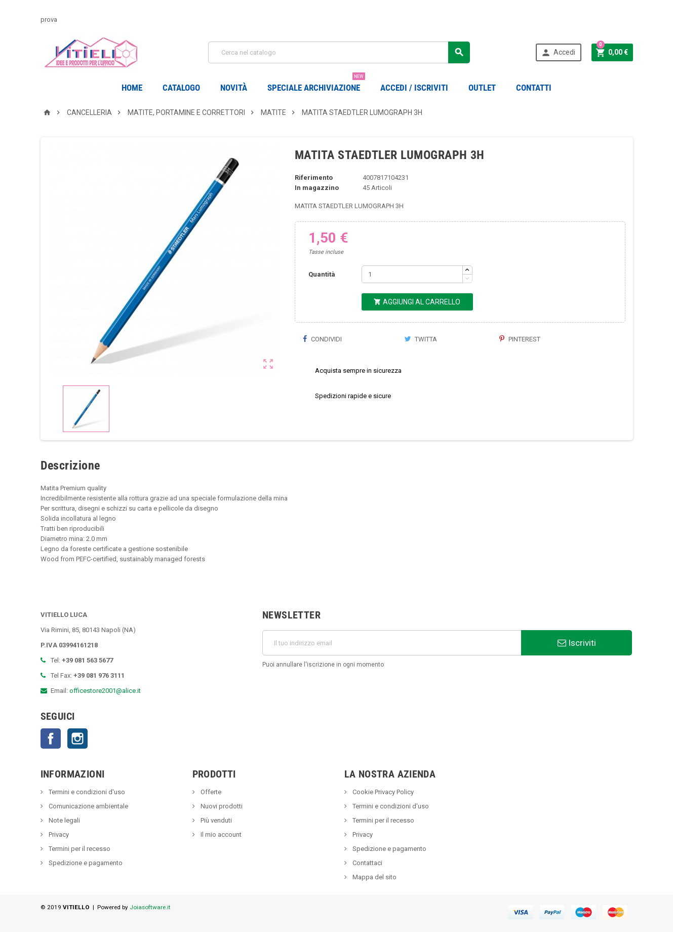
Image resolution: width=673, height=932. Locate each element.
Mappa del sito (374, 877)
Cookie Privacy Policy (382, 792)
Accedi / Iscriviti (414, 88)
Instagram (77, 738)
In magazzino (317, 187)
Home (132, 88)
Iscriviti (577, 643)
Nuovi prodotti (221, 806)
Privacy (58, 834)
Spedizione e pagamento (85, 863)
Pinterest (519, 339)
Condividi (322, 339)
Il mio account (220, 834)
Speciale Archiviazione (316, 84)
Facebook (51, 738)
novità (233, 88)
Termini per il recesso (78, 848)
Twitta (420, 339)
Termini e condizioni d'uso (86, 792)
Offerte (210, 792)
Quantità (321, 274)
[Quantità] (412, 274)
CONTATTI (533, 88)
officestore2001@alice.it (105, 690)
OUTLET (482, 88)
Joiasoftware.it (150, 907)
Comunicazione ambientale (87, 806)
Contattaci (366, 863)
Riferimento (314, 177)
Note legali (63, 820)
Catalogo (181, 88)
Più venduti (215, 820)
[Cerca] (339, 52)
